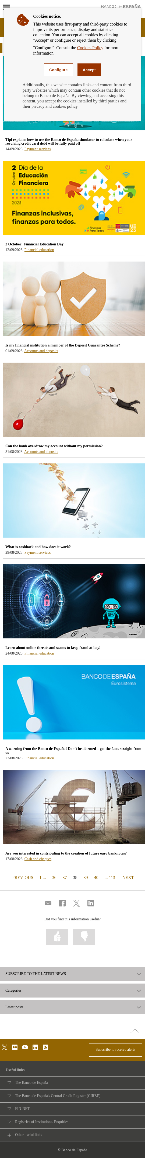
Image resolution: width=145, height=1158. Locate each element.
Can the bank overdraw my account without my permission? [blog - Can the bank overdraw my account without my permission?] (54, 446)
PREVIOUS (22, 877)
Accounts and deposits (41, 351)
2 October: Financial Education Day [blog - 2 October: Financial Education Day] (34, 244)
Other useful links (28, 1135)
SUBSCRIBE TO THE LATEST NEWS (35, 974)
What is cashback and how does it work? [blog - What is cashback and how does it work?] (38, 547)
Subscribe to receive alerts (115, 1050)
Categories (13, 990)
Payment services (37, 149)
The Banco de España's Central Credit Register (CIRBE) (57, 1096)
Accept (89, 70)
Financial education (39, 250)
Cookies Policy (90, 47)
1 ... (43, 877)
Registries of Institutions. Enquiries (41, 1122)
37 (65, 877)
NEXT (128, 877)
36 (54, 877)
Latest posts (14, 1007)
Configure (58, 70)
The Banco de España (31, 1083)
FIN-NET (22, 1109)
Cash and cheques (37, 859)
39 (86, 877)
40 (96, 877)
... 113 (110, 877)
